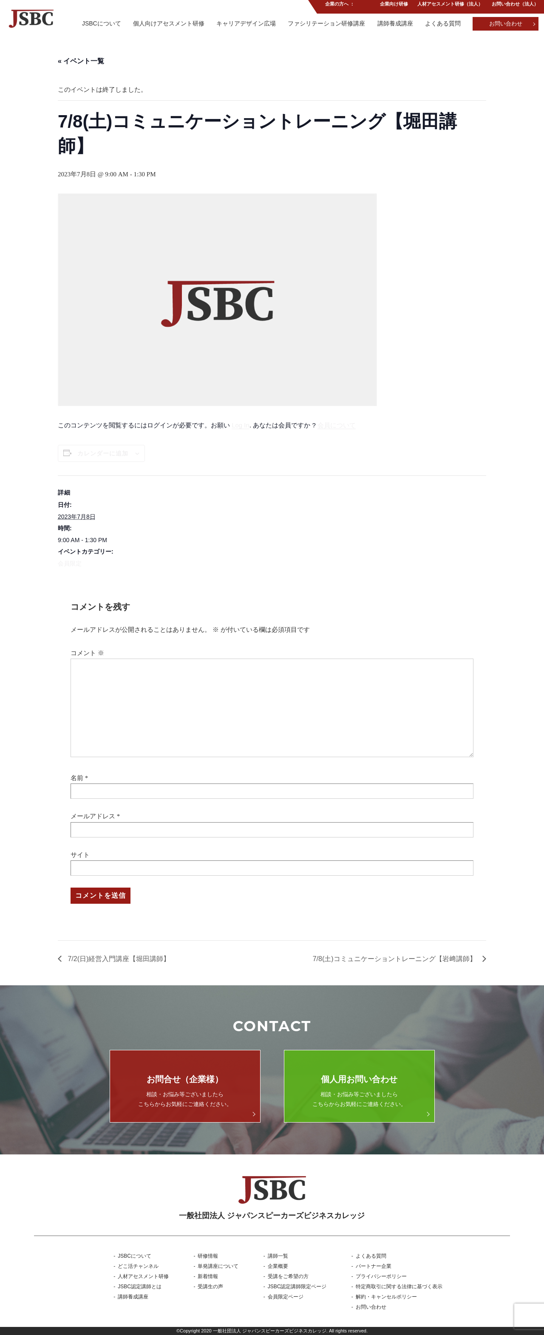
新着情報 (208, 1276)
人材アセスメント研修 (143, 1276)
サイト (80, 854)
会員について (336, 425)
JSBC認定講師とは (140, 1287)
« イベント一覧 (81, 61)
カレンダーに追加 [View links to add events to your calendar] (102, 453)
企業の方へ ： (338, 5)
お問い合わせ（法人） (515, 5)
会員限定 (70, 563)
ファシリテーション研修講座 (324, 23)
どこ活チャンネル (138, 1266)
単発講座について (218, 1266)
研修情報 (208, 1256)
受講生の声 (210, 1287)
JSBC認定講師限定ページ (297, 1287)
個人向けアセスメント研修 (165, 23)
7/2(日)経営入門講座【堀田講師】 (118, 958)
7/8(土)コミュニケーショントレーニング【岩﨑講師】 (395, 958)
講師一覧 (278, 1256)
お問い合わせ (505, 23)
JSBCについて (97, 23)
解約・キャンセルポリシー (386, 1297)
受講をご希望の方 (288, 1276)
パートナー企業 (373, 1266)
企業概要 (278, 1266)
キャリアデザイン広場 (243, 23)
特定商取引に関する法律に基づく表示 (399, 1287)
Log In (240, 425)
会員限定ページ (285, 1297)
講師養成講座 (394, 23)
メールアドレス (93, 816)
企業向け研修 (393, 5)
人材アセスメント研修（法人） (449, 5)
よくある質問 (442, 23)
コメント (87, 653)
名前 (77, 778)
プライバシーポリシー (381, 1276)
